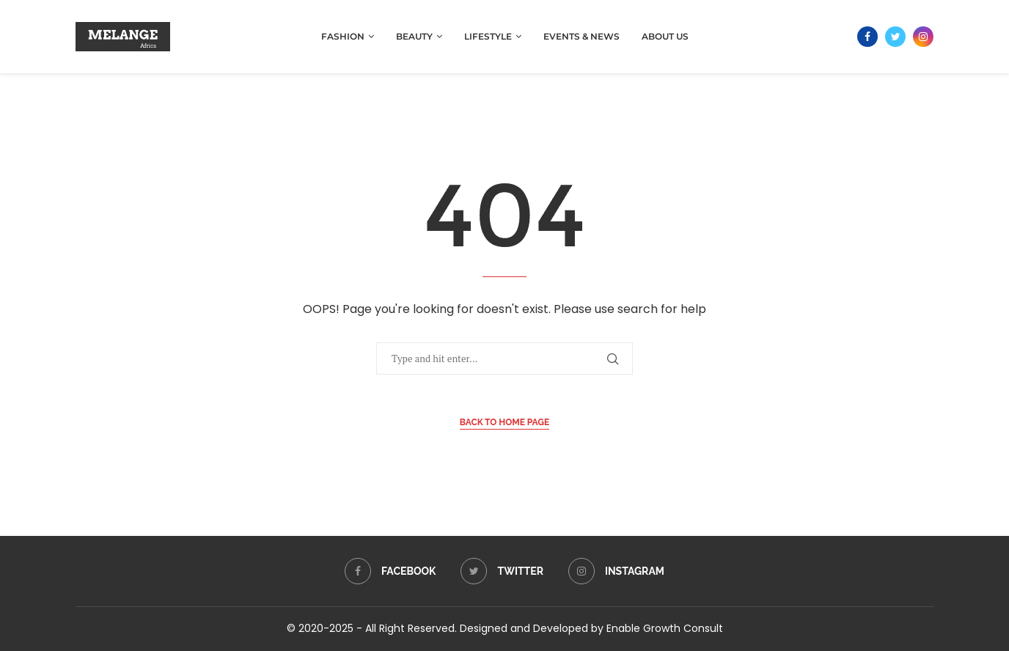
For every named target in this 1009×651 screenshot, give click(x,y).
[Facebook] (867, 36)
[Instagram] (923, 36)
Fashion (342, 36)
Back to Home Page (505, 422)
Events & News (581, 36)
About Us (665, 36)
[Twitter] (895, 36)
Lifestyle (488, 36)
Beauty (414, 36)
